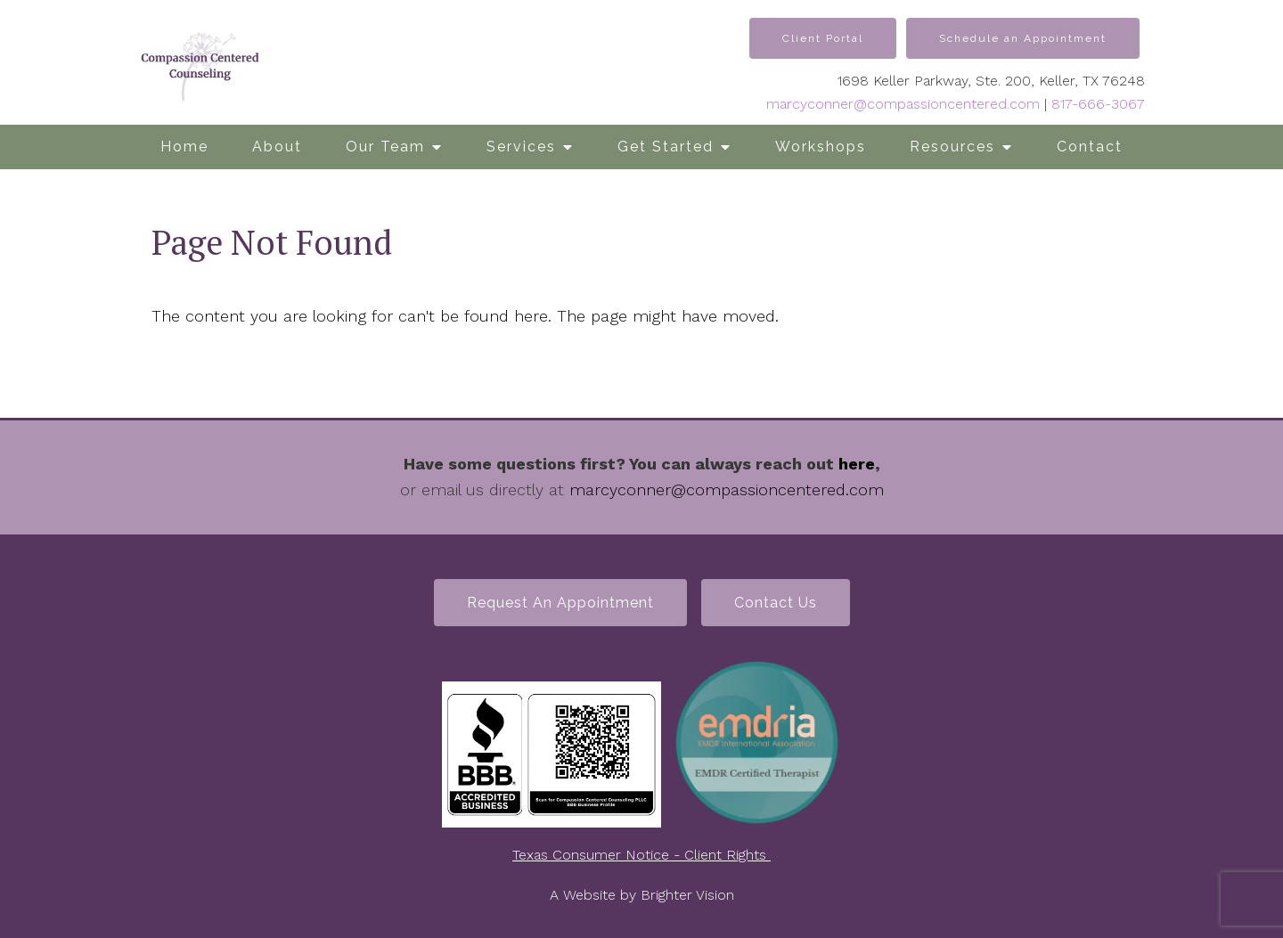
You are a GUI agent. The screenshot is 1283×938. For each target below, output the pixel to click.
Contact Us (775, 602)
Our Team (385, 146)
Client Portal (822, 38)
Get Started (665, 146)
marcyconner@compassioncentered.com (903, 103)
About (277, 146)
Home (184, 146)
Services (521, 146)
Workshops (820, 146)
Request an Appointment (560, 602)
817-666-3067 (1098, 103)
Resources (952, 146)
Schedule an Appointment (1023, 38)
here (856, 463)
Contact (1090, 146)
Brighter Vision (687, 894)
